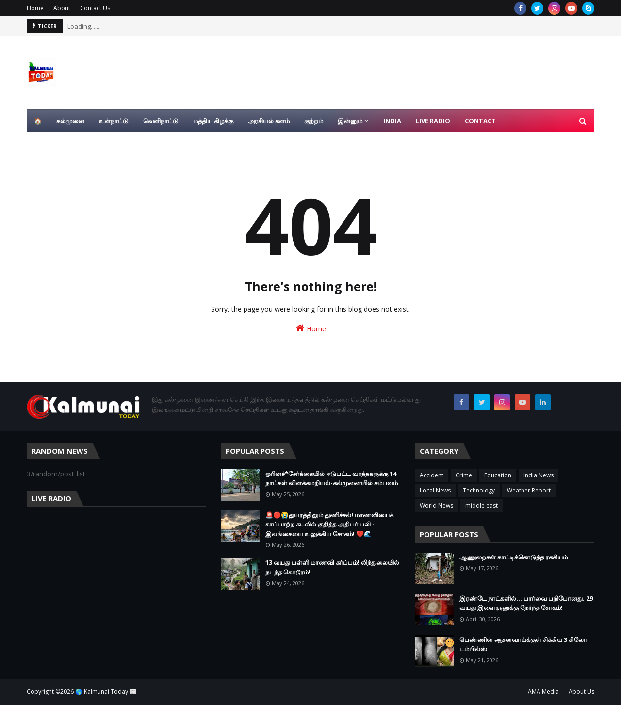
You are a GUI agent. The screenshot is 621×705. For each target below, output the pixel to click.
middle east (481, 505)
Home (35, 8)
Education (497, 475)
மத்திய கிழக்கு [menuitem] (213, 120)
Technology (479, 490)
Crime (464, 475)
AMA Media (543, 692)
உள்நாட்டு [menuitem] (114, 120)
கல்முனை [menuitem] (70, 120)
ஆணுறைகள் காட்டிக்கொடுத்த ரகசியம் (513, 557)
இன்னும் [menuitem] (350, 120)
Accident (431, 475)
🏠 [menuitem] (38, 120)
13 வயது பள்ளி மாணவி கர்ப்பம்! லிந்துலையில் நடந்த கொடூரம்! (332, 567)
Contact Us (95, 8)
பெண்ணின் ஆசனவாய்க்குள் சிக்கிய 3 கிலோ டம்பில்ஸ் (523, 644)
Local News (435, 490)
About (61, 8)
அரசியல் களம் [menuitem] (269, 120)
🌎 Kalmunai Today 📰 (106, 692)
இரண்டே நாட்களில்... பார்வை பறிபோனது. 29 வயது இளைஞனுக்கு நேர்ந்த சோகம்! (526, 603)
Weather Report (529, 490)
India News (538, 475)
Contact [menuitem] (480, 120)
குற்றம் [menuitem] (313, 120)
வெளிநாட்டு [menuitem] (161, 120)
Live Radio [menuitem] (433, 120)
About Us (581, 692)
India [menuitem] (392, 120)
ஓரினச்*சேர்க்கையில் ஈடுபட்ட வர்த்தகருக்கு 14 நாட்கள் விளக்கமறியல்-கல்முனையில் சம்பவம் (331, 478)
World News (436, 505)
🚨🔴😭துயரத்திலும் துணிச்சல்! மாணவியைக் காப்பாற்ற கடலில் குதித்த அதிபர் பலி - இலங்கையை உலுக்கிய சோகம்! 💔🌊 (329, 524)
